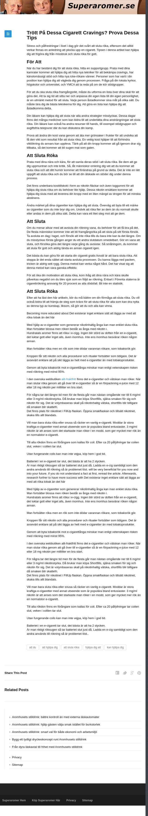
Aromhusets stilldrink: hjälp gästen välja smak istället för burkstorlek (56, 724)
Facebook (117, 673)
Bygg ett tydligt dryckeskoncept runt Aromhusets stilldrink (49, 739)
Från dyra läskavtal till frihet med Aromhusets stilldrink (47, 747)
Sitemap (17, 764)
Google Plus (132, 673)
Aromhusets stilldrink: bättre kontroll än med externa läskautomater (55, 717)
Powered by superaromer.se (19, 810)
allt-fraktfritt (68, 379)
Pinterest (139, 673)
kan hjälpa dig (115, 647)
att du (32, 647)
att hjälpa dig (50, 647)
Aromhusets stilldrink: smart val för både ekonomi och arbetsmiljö (54, 732)
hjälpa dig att (93, 647)
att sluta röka (71, 647)
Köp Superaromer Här (46, 800)
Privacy (17, 757)
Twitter (125, 673)
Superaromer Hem (14, 800)
